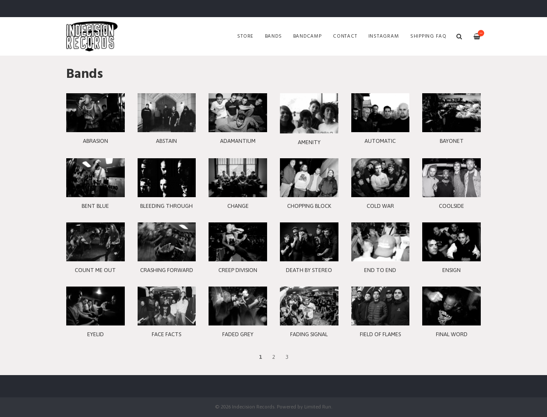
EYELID (95, 334)
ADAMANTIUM (238, 141)
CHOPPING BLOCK (309, 206)
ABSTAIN (166, 141)
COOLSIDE (451, 206)
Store (245, 36)
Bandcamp (307, 36)
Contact (345, 36)
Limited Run (317, 406)
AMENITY (309, 142)
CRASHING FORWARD (166, 270)
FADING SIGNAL (309, 334)
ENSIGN (451, 270)
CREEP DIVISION (237, 270)
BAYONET (452, 141)
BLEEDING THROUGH (166, 206)
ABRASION (95, 141)
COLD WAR (380, 206)
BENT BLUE (95, 206)
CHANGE (238, 206)
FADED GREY (237, 334)
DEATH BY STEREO (309, 270)
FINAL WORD (452, 334)
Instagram (383, 36)
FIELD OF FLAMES (380, 334)
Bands (273, 36)
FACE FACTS (166, 334)
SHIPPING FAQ (428, 36)
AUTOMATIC (380, 141)
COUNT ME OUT (95, 270)
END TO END (380, 270)
